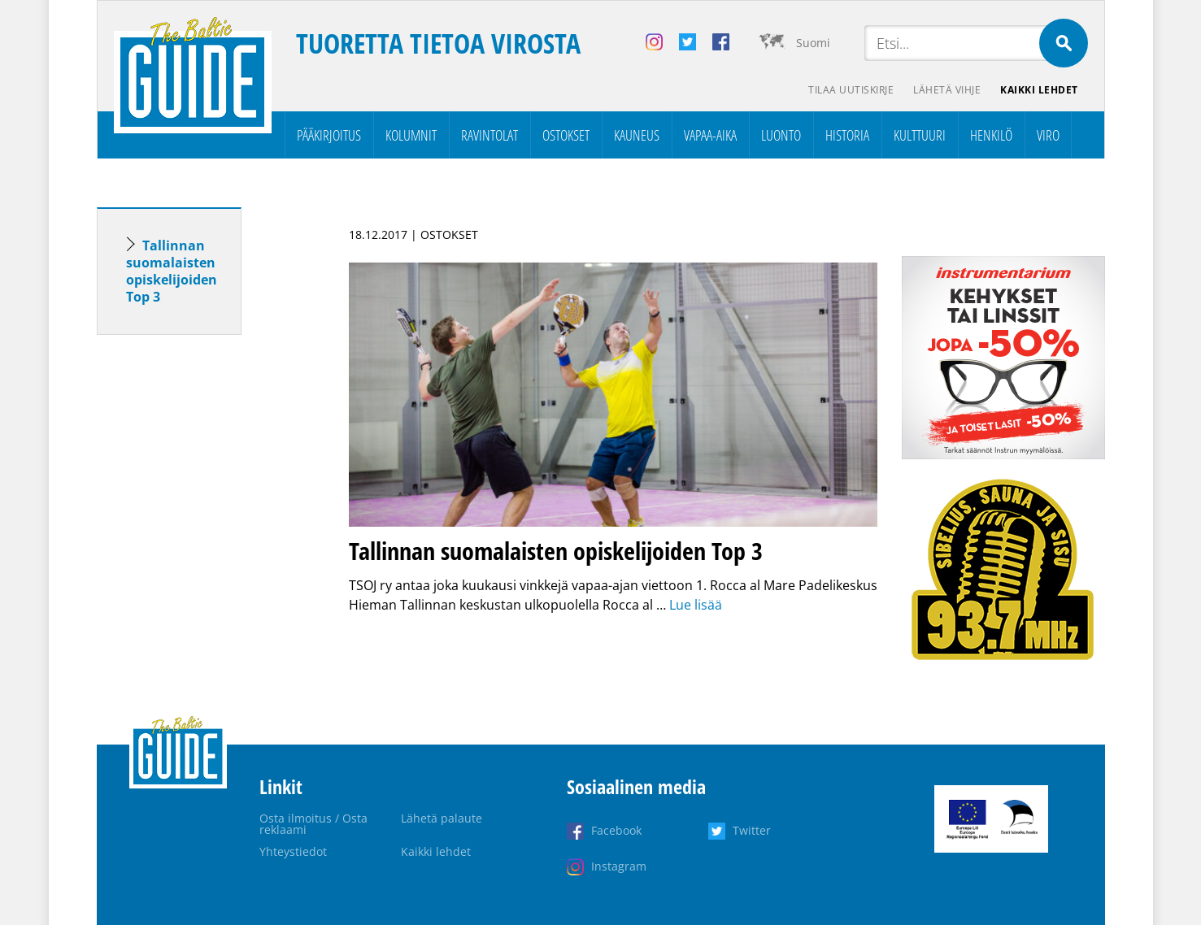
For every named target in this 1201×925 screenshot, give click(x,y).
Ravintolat (489, 135)
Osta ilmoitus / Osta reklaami (313, 823)
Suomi (813, 42)
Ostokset (566, 135)
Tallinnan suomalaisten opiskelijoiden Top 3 (171, 271)
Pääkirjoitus (329, 135)
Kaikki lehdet (1039, 90)
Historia (847, 135)
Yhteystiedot (293, 851)
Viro (1048, 135)
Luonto (781, 135)
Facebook (616, 830)
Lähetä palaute (441, 818)
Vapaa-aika (710, 135)
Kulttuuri (920, 135)
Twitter (752, 830)
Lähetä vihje (947, 90)
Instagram (618, 866)
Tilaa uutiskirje (851, 90)
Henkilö (991, 135)
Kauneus (636, 135)
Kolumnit (411, 135)
